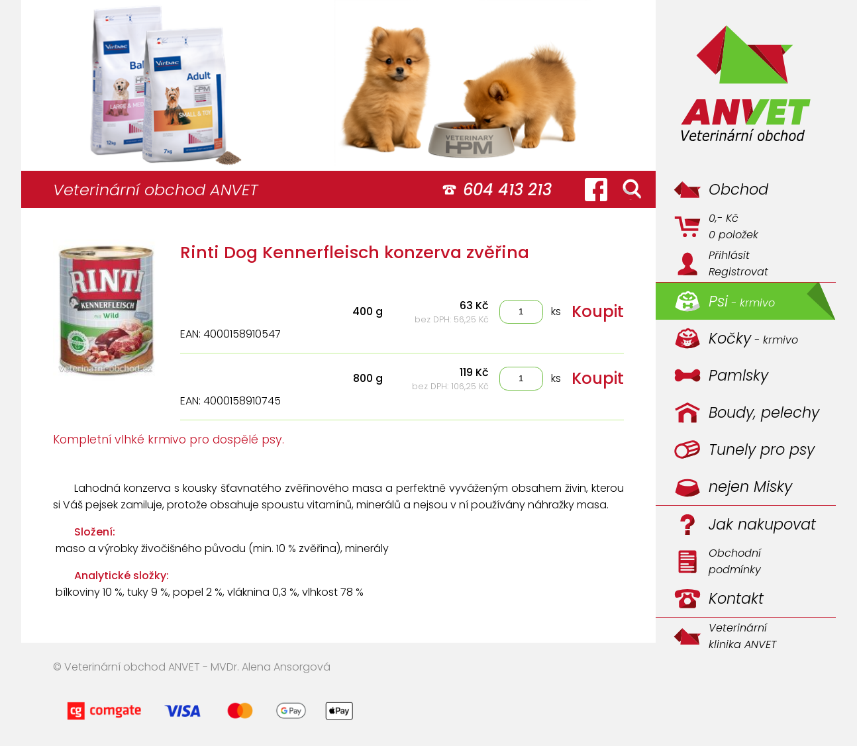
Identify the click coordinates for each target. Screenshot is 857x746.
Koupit (598, 311)
